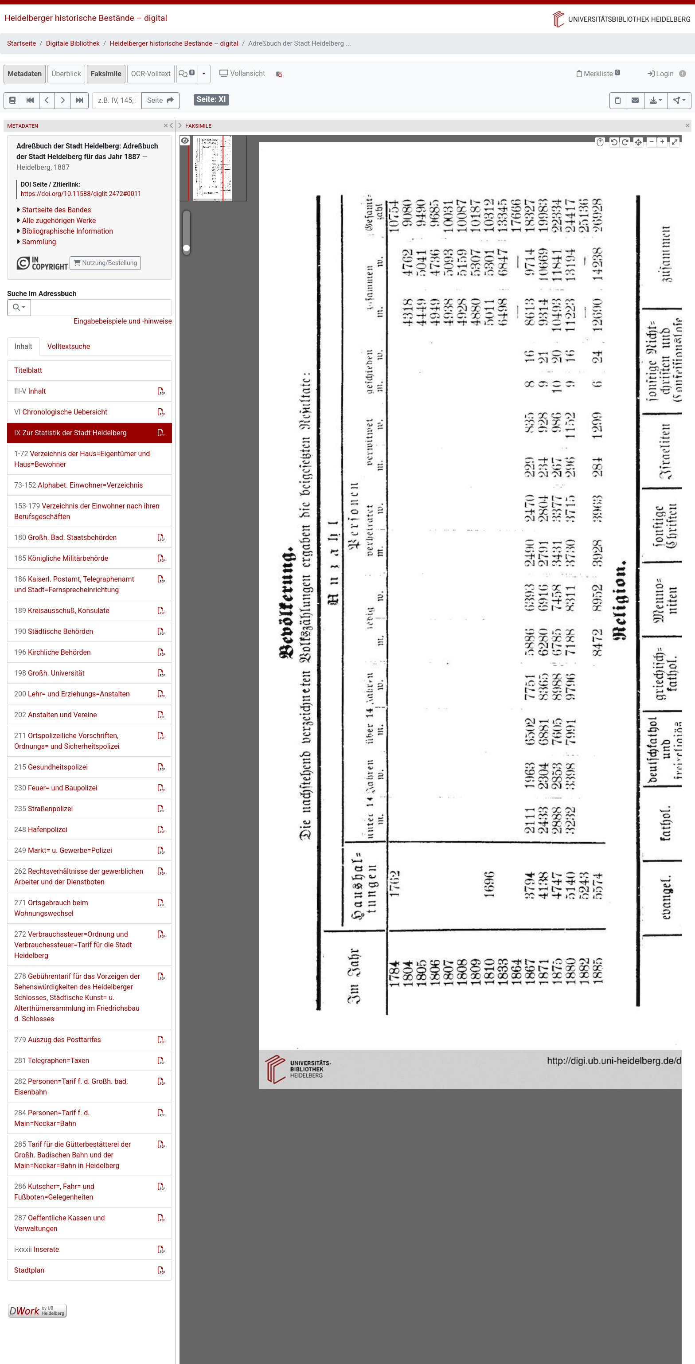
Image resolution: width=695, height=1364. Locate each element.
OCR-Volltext (151, 74)
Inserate (36, 1249)
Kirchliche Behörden (52, 652)
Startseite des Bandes (56, 210)
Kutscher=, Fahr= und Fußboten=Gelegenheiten (54, 1191)
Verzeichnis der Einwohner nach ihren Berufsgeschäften (87, 511)
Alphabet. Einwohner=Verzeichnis (78, 485)
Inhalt (23, 346)
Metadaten (25, 74)
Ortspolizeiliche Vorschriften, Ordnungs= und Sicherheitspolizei (67, 740)
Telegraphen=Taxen (51, 1060)
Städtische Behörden (53, 631)
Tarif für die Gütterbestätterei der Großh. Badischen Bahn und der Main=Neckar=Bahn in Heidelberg (72, 1155)
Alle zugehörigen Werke (59, 220)
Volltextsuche (68, 346)
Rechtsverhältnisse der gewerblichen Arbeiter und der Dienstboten (78, 876)
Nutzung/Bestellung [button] (105, 262)
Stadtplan (29, 1270)
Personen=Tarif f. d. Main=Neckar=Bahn (52, 1118)
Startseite (21, 43)
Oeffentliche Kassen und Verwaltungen (59, 1223)
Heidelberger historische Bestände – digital (85, 18)
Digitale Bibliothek (73, 43)
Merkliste (598, 74)
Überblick (66, 74)
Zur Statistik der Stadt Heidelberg (70, 433)
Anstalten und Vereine (55, 715)
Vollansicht (242, 73)
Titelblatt (28, 370)
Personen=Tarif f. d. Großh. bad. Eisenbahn (71, 1086)
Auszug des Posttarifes (57, 1040)
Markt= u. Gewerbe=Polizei (63, 850)
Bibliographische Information (67, 231)
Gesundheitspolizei (51, 767)
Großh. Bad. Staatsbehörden (65, 537)
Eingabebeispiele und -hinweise (123, 321)
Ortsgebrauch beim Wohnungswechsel (51, 908)
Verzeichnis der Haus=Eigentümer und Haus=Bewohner (82, 459)
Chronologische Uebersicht (60, 412)
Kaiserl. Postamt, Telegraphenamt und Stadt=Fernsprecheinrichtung (74, 584)
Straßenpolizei (43, 809)
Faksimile (106, 74)
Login (661, 74)
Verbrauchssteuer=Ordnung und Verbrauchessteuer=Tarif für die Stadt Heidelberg (73, 945)
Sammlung (39, 242)
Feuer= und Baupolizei (56, 788)
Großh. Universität (49, 673)
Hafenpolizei (40, 829)
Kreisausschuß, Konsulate (61, 610)
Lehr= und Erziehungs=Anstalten (72, 694)
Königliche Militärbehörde (61, 558)
